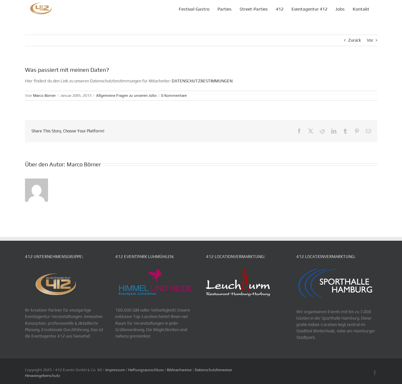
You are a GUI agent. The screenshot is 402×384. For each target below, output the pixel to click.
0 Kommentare (174, 95)
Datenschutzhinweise (213, 370)
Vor (370, 40)
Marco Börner (44, 95)
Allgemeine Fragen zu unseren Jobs (126, 95)
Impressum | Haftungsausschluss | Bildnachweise (149, 370)
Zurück (354, 40)
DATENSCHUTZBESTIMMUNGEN (202, 81)
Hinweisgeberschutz (42, 375)
